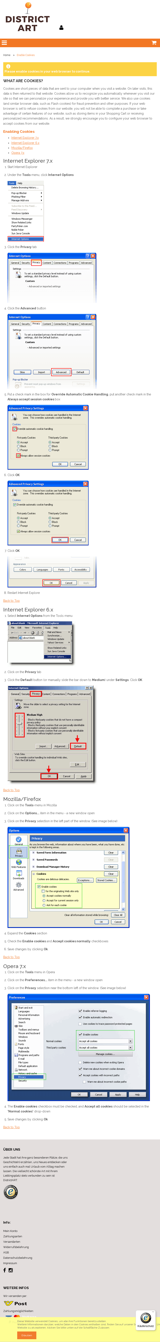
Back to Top (11, 600)
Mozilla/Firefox (22, 148)
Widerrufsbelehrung (16, 1247)
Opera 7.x (17, 152)
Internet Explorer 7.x (25, 137)
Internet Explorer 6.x (25, 143)
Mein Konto (10, 1231)
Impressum (10, 1263)
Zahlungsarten (12, 1236)
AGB (6, 1252)
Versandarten (11, 1241)
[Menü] (153, 1312)
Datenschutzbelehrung (17, 1257)
